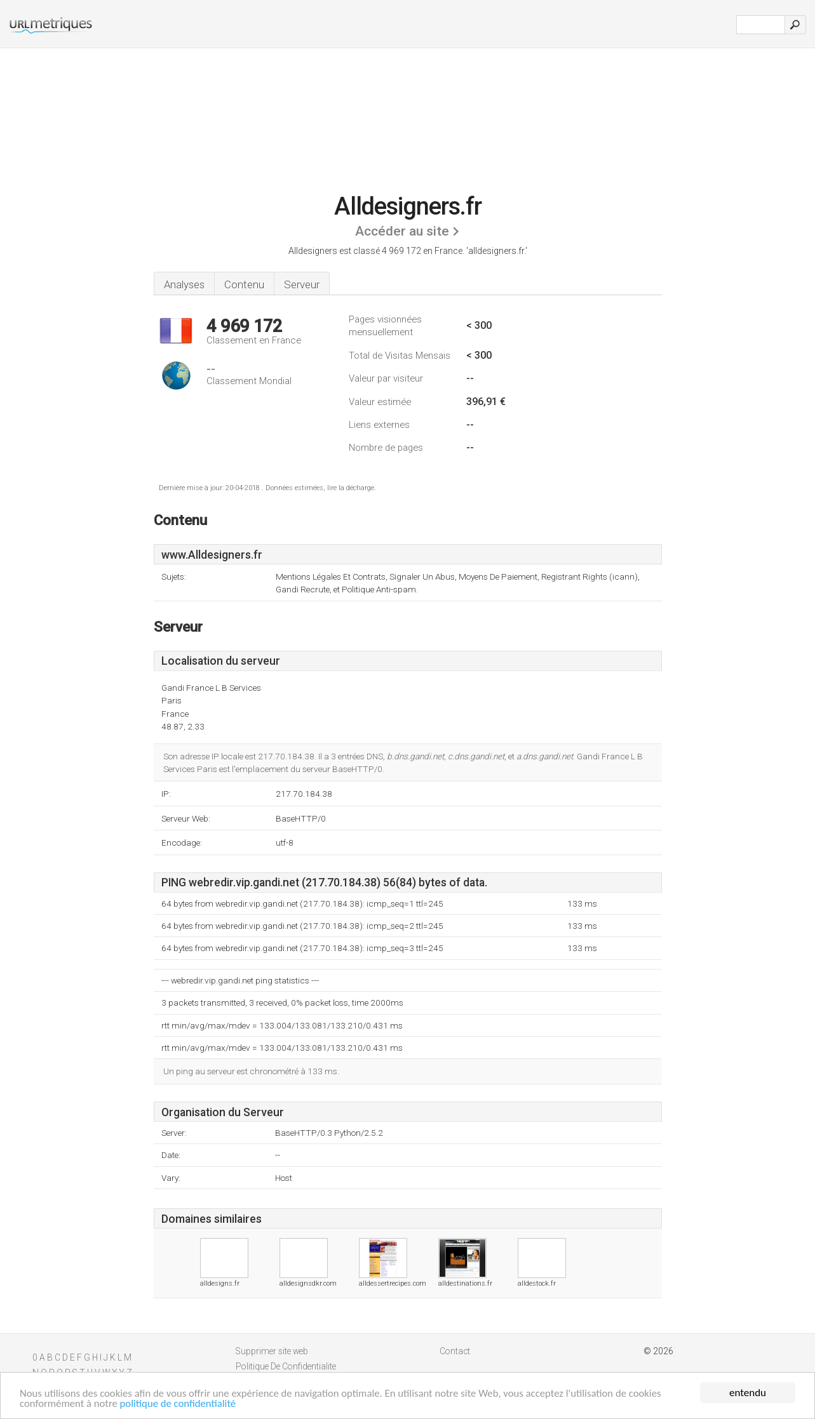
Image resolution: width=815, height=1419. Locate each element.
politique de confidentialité (181, 1406)
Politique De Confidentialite (286, 1366)
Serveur (302, 284)
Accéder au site (402, 231)
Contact (455, 1351)
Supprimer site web (272, 1351)
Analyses (184, 284)
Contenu (244, 284)
